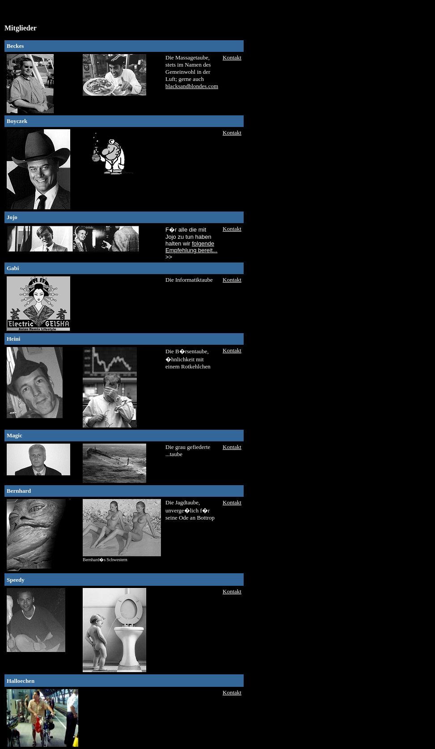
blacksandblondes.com (191, 86)
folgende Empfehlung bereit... (191, 247)
